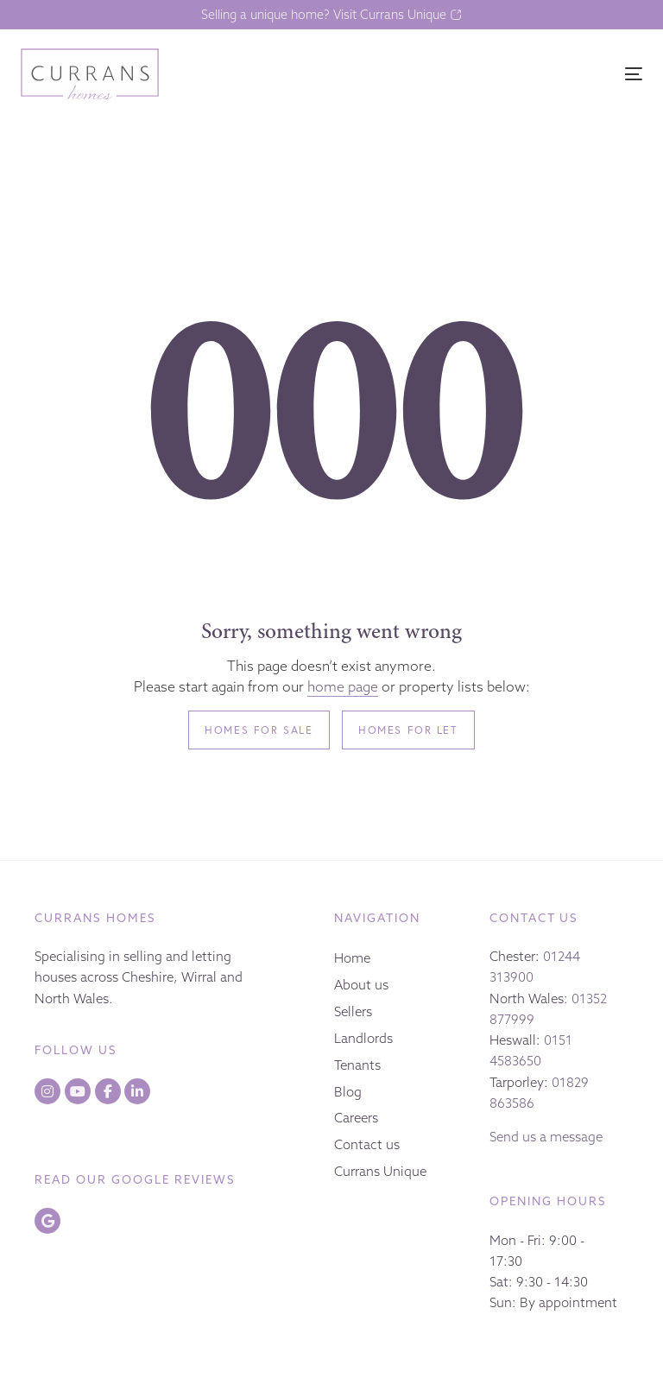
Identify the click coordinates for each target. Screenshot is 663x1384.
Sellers (353, 1011)
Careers (356, 1117)
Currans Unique (380, 1171)
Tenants (357, 1065)
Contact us (367, 1144)
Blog (348, 1092)
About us (361, 984)
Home (352, 958)
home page (342, 686)
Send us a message (546, 1136)
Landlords (363, 1038)
